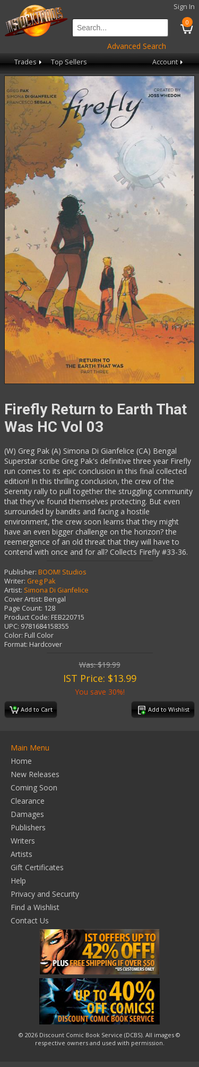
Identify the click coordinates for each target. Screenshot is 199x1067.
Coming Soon (34, 787)
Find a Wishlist (35, 907)
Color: (13, 635)
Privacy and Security (45, 894)
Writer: (14, 581)
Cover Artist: (23, 599)
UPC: (11, 626)
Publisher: (20, 572)
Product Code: (26, 617)
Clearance (28, 801)
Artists (21, 854)
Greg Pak (41, 581)
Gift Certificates (37, 867)
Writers (23, 841)
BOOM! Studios (62, 572)
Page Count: (23, 608)
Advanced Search (136, 46)
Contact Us (30, 920)
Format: (16, 644)
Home (21, 761)
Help (18, 881)
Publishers (28, 827)
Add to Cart (31, 710)
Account (168, 61)
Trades (29, 61)
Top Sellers (69, 61)
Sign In (184, 6)
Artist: (13, 590)
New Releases (35, 774)
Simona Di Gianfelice (56, 590)
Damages (27, 814)
